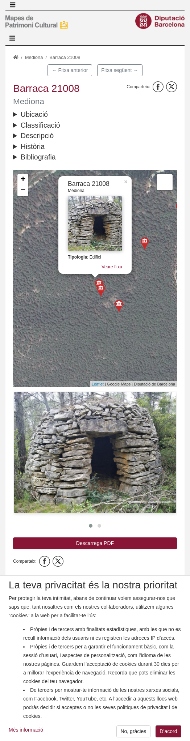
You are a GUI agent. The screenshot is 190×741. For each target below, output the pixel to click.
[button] (95, 452)
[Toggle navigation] (12, 5)
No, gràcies (133, 731)
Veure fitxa (110, 268)
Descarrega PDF (95, 543)
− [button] (23, 190)
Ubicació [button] (34, 114)
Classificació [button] (40, 125)
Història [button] (33, 146)
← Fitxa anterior (70, 70)
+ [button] (23, 179)
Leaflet (98, 384)
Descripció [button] (37, 136)
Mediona (34, 57)
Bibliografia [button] (38, 157)
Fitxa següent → (119, 70)
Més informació (26, 730)
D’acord (168, 731)
